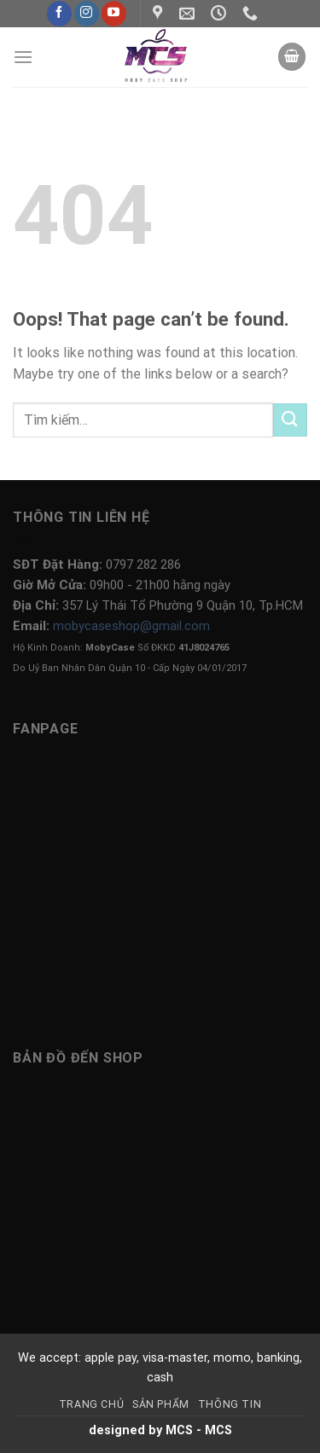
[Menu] (23, 57)
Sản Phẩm (160, 1404)
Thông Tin (230, 1404)
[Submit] (290, 420)
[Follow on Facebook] (59, 13)
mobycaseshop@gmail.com (131, 626)
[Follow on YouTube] (114, 13)
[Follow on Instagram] (86, 13)
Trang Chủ (92, 1404)
